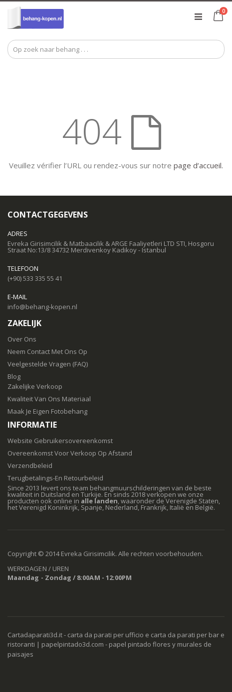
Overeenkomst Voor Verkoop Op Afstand (69, 453)
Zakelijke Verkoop (34, 386)
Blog (13, 376)
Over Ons (21, 339)
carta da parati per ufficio (105, 634)
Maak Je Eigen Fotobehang (47, 411)
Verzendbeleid (29, 465)
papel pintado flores (140, 644)
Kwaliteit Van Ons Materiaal (49, 398)
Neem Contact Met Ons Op (47, 351)
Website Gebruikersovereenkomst (60, 440)
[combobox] (116, 49)
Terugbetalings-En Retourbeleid (55, 477)
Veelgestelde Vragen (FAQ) (47, 363)
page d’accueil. (198, 165)
